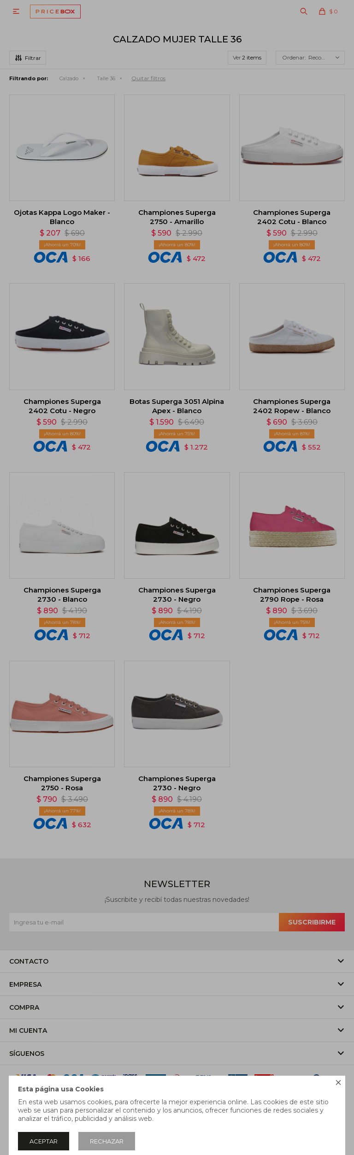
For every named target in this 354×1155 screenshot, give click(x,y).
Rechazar (107, 1141)
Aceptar (44, 1141)
